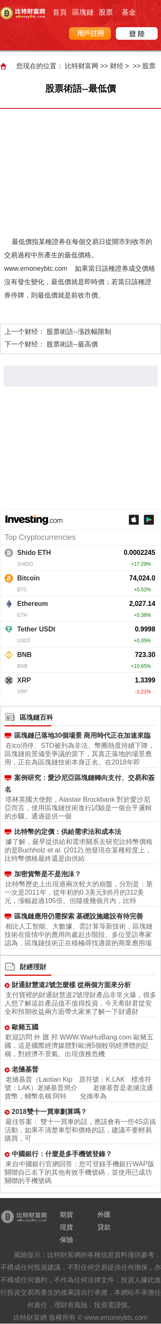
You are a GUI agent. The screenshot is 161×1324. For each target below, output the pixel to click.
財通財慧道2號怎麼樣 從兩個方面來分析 (71, 984)
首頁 (60, 12)
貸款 (104, 1227)
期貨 (66, 1214)
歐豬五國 (25, 1027)
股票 (106, 12)
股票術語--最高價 (72, 344)
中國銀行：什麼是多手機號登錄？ (62, 1153)
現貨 (66, 1227)
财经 (116, 65)
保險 (66, 1239)
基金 (129, 12)
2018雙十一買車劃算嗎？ (49, 1111)
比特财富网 (81, 65)
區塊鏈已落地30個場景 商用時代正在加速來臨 (82, 735)
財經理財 (33, 966)
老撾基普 (25, 1069)
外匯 (104, 1214)
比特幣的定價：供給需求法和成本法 (67, 831)
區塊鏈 (83, 12)
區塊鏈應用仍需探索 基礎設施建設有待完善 (78, 916)
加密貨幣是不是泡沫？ (47, 874)
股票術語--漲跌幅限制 (78, 331)
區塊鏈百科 (36, 717)
